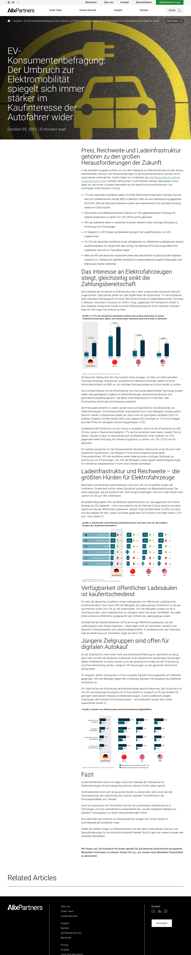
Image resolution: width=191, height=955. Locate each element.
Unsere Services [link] (87, 10)
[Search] (174, 10)
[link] (21, 10)
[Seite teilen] (174, 21)
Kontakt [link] (125, 2)
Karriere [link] (144, 10)
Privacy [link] (65, 944)
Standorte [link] (66, 937)
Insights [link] (118, 10)
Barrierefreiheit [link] (143, 2)
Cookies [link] (65, 949)
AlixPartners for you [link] (169, 2)
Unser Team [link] (55, 10)
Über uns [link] (108, 2)
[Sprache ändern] (13, 2)
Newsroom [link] (91, 2)
